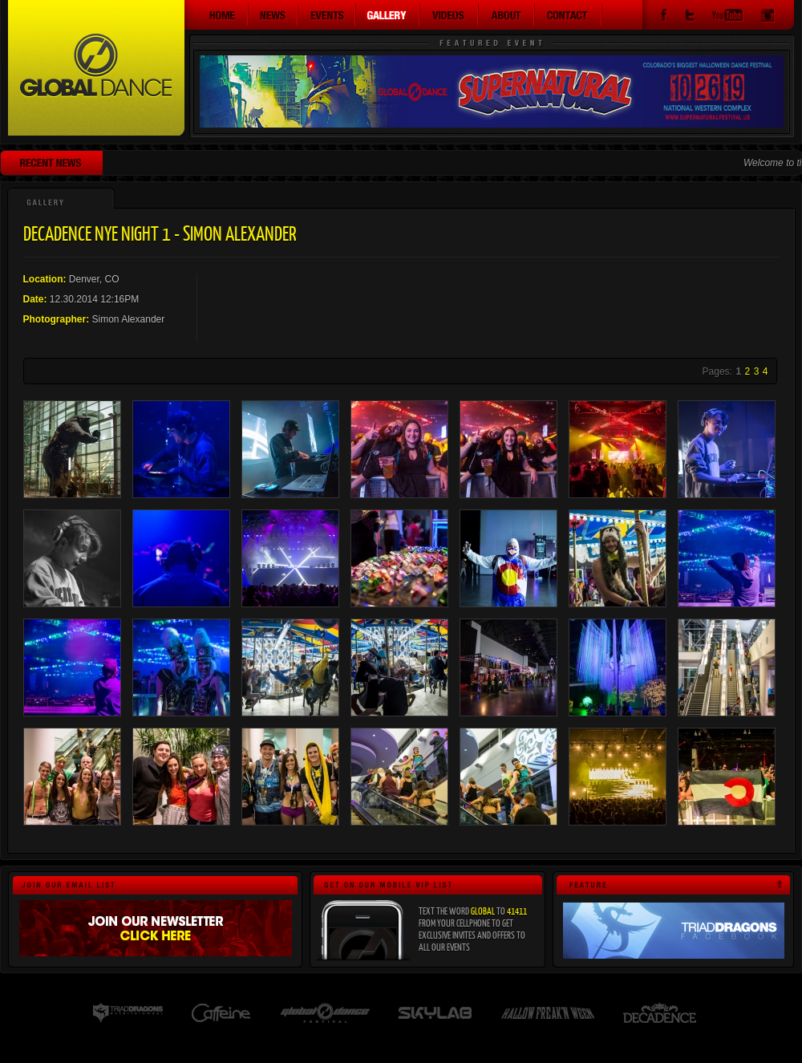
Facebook (664, 17)
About (507, 14)
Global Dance (96, 68)
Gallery (388, 14)
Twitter (690, 17)
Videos (449, 14)
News (273, 14)
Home (216, 14)
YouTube (728, 17)
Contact (568, 14)
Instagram (767, 17)
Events (327, 14)
